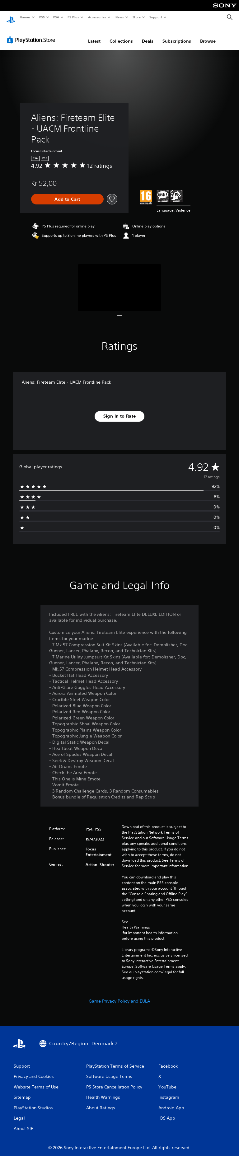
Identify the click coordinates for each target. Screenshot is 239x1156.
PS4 (56, 17)
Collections (121, 35)
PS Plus (73, 17)
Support (155, 17)
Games (25, 17)
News (119, 17)
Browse (208, 35)
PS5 (42, 17)
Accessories (97, 17)
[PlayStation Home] (11, 17)
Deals (147, 35)
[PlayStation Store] (32, 34)
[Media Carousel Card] (120, 281)
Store (136, 17)
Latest (94, 35)
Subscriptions (176, 35)
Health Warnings (136, 921)
